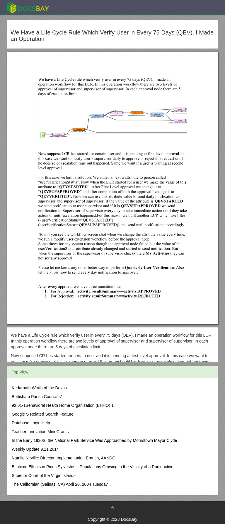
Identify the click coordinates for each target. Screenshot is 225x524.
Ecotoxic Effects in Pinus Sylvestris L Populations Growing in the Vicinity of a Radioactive (92, 466)
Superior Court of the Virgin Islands (44, 475)
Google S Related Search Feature (43, 414)
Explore (71, 7)
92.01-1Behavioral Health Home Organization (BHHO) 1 (63, 405)
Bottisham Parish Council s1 (37, 396)
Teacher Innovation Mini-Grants (40, 431)
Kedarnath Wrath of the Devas (39, 387)
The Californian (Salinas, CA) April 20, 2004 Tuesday (60, 484)
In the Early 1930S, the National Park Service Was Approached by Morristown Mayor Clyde (94, 440)
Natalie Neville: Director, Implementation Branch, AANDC (63, 458)
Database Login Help (31, 423)
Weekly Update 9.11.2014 (35, 449)
